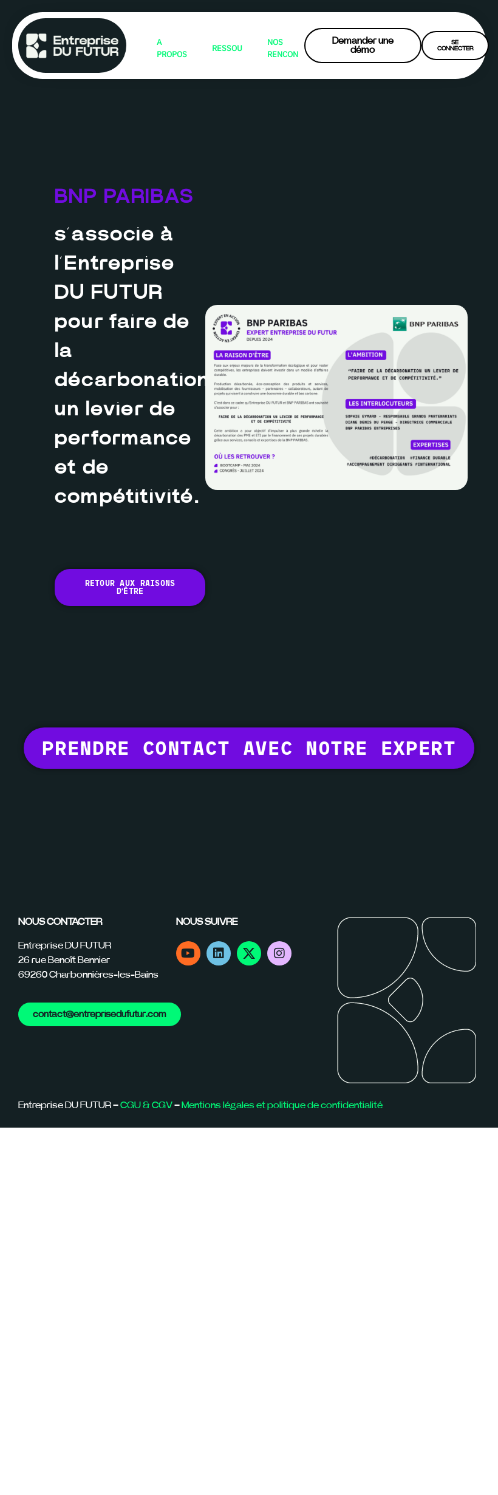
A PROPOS (172, 48)
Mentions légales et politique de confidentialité (282, 1105)
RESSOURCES (227, 48)
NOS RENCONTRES (282, 48)
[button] (249, 748)
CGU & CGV (146, 1105)
